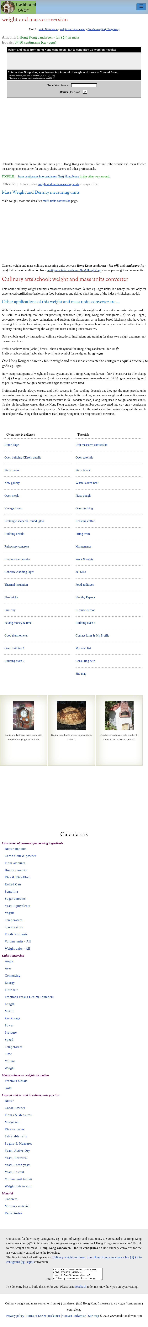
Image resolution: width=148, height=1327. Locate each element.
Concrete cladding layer (19, 572)
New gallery (12, 483)
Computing (12, 975)
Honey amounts (16, 870)
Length (10, 1004)
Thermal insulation (16, 584)
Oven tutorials (84, 457)
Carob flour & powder (20, 856)
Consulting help (85, 661)
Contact (67, 1318)
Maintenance (84, 546)
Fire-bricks (11, 597)
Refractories (13, 1213)
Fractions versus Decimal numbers (29, 997)
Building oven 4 (85, 622)
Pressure (11, 1032)
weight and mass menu (72, 29)
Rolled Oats (13, 884)
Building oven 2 (14, 661)
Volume (10, 1061)
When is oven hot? (87, 483)
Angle (9, 961)
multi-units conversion (56, 200)
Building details (14, 533)
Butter (9, 1100)
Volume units (14, 941)
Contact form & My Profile (92, 635)
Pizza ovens (11, 470)
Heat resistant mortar (17, 559)
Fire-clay (10, 610)
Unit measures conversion (92, 444)
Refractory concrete (16, 546)
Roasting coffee (85, 521)
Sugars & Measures (18, 1143)
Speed (9, 1039)
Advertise (80, 1318)
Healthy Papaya (85, 597)
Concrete (11, 1199)
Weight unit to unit (18, 1186)
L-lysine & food (85, 610)
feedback (81, 1289)
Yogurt (9, 913)
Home (18, 7)
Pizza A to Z (83, 470)
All (28, 941)
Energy (10, 982)
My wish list (83, 648)
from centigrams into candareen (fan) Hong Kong (48, 176)
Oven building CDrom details (22, 457)
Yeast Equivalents (17, 905)
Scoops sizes (14, 927)
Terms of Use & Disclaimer (43, 1318)
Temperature (14, 920)
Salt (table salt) (16, 1136)
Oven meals (11, 495)
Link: (46, 1281)
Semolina (11, 891)
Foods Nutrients (16, 934)
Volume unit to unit (18, 1179)
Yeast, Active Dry (17, 1150)
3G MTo (81, 572)
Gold (8, 1088)
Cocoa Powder (15, 1107)
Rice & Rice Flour (18, 877)
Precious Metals (16, 1081)
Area (8, 968)
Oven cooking (84, 508)
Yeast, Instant (14, 1172)
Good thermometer (16, 635)
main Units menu (48, 29)
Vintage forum (13, 508)
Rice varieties (14, 1129)
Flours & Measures (18, 1115)
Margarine (12, 1122)
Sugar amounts (15, 898)
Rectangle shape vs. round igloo (24, 521)
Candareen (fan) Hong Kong (103, 29)
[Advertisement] (74, 132)
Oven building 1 (14, 648)
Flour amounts (15, 863)
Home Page (11, 444)
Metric (9, 1011)
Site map (81, 673)
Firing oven (83, 533)
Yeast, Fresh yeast (17, 1165)
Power (9, 1025)
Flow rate (11, 989)
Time (8, 1054)
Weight (10, 1068)
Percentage (12, 1018)
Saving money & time (18, 622)
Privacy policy (15, 1318)
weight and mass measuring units (58, 184)
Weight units (14, 948)
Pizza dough (83, 495)
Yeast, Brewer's (16, 1157)
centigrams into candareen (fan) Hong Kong (74, 270)
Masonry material (17, 1206)
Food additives (85, 584)
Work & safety (85, 559)
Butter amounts (15, 848)
